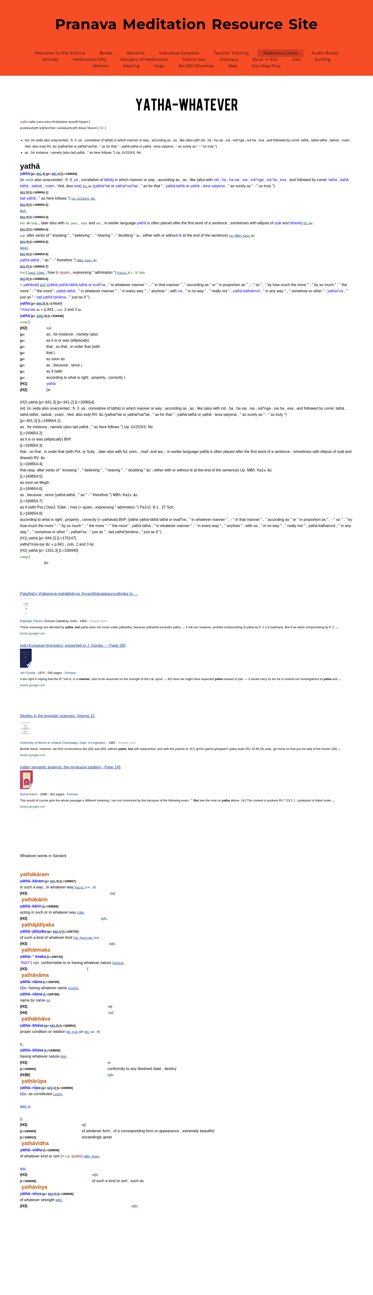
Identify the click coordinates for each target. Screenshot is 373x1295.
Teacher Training (231, 53)
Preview (70, 673)
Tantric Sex (194, 59)
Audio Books (325, 53)
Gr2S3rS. (84, 198)
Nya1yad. (87, 938)
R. (21, 1044)
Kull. (75, 1032)
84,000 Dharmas (196, 66)
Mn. (69, 1032)
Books (106, 53)
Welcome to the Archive (59, 53)
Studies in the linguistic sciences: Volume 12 (57, 716)
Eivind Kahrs (28, 794)
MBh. (239, 235)
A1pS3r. (73, 988)
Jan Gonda (27, 673)
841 (39, 174)
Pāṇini (38, 621)
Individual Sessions (179, 53)
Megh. (24, 248)
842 (55, 931)
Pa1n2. (122, 272)
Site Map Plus (266, 66)
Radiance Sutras (280, 53)
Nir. (93, 198)
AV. (48, 1000)
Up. (74, 198)
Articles (51, 59)
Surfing (323, 59)
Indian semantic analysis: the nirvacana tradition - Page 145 (70, 767)
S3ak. (41, 272)
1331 (39, 316)
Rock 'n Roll (265, 59)
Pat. (76, 938)
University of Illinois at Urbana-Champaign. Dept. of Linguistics (63, 742)
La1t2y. (58, 1094)
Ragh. (96, 1156)
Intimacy (229, 59)
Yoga (159, 66)
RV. (85, 186)
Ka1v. (247, 235)
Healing (131, 66)
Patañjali (26, 621)
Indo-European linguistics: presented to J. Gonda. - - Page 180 (73, 645)
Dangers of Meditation (144, 59)
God (296, 59)
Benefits (136, 53)
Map (232, 66)
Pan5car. (118, 963)
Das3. (32, 272)
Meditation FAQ (89, 59)
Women (101, 66)
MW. (23, 1168)
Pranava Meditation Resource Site (186, 24)
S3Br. (81, 912)
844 (39, 303)
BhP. (23, 211)
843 (49, 1088)
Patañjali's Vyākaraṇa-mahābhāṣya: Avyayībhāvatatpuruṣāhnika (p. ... (79, 594)
